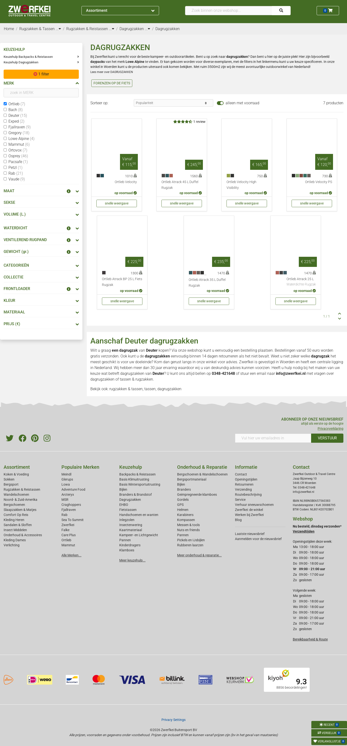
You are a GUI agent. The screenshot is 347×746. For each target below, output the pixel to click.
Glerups (67, 479)
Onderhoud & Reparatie (202, 467)
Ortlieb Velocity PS (318, 182)
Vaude (16, 179)
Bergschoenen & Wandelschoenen (202, 474)
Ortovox (17, 150)
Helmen (182, 510)
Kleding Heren (14, 520)
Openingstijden (246, 479)
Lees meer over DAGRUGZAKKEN (111, 72)
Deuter (17, 115)
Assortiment (120, 10)
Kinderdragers (129, 545)
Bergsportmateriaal (191, 479)
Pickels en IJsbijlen (191, 540)
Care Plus (68, 535)
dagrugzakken (132, 373)
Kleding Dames (15, 540)
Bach (15, 109)
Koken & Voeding (16, 474)
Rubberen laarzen (190, 545)
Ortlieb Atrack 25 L (301, 282)
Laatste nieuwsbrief (250, 534)
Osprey (18, 156)
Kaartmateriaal (130, 530)
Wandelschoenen (16, 494)
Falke (65, 530)
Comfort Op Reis (16, 515)
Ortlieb (16, 104)
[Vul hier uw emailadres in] (273, 438)
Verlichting (12, 545)
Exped (16, 121)
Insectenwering (130, 525)
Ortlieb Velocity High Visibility (241, 185)
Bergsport (11, 484)
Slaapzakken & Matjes (20, 510)
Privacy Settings (173, 720)
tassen (150, 389)
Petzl (15, 167)
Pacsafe (18, 161)
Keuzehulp (130, 467)
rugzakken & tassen (126, 389)
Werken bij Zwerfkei (249, 515)
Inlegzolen (126, 520)
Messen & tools (188, 525)
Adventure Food (73, 489)
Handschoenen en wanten (138, 515)
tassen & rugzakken (136, 379)
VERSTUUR (327, 438)
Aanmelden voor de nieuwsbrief (258, 539)
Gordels (183, 500)
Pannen (183, 535)
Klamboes (126, 550)
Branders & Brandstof (135, 494)
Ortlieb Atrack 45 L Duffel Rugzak (179, 185)
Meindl (66, 474)
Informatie (246, 467)
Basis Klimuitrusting (134, 479)
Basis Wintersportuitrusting (139, 484)
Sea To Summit (72, 520)
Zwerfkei (67, 525)
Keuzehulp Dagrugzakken (21, 62)
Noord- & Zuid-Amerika (20, 500)
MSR (64, 500)
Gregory (18, 133)
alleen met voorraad (242, 103)
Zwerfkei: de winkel (249, 510)
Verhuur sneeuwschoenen (254, 505)
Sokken (9, 479)
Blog (238, 520)
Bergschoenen (14, 505)
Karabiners (185, 515)
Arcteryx (67, 494)
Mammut (19, 144)
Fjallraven (19, 127)
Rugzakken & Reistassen (22, 489)
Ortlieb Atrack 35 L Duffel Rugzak (207, 283)
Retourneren (244, 484)
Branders (184, 489)
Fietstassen (128, 510)
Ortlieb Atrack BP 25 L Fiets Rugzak (122, 282)
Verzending (243, 489)
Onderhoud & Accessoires (23, 535)
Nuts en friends (188, 530)
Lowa (65, 484)
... (58, 28)
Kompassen (186, 520)
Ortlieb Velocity (126, 182)
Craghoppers (71, 505)
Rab (15, 173)
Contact (241, 474)
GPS (180, 505)
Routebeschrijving (248, 494)
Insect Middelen (15, 530)
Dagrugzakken (130, 500)
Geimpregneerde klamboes (197, 494)
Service (240, 500)
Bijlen (123, 489)
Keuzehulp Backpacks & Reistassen (28, 57)
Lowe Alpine (21, 138)
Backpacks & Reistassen (137, 474)
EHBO (123, 505)
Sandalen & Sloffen (18, 525)
